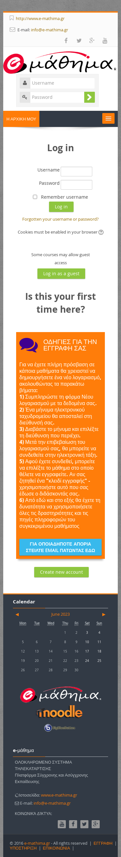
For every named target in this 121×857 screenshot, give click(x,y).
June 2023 (60, 614)
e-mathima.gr (37, 843)
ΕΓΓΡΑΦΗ (103, 843)
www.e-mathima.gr (59, 795)
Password (49, 183)
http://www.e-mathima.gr (40, 18)
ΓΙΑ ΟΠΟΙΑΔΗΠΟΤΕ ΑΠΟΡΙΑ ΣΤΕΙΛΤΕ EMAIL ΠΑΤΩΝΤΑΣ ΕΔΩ (60, 547)
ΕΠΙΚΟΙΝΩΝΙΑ (56, 848)
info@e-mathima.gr (49, 30)
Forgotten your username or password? (60, 219)
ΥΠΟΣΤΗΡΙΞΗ (23, 848)
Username (48, 170)
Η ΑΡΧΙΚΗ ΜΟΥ (21, 119)
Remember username (64, 197)
